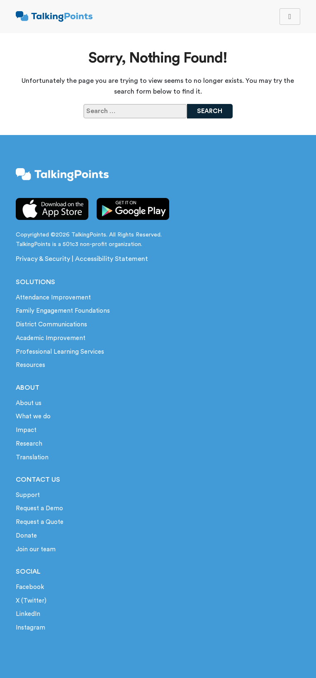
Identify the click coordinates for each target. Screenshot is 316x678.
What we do (33, 416)
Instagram (30, 628)
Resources (30, 365)
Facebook (30, 587)
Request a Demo (39, 508)
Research (29, 444)
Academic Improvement (50, 338)
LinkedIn (28, 614)
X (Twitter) (31, 601)
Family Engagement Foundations (63, 311)
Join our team (36, 549)
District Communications (51, 324)
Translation (32, 457)
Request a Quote (39, 522)
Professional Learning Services (60, 352)
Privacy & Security (43, 259)
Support (28, 495)
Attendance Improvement (53, 297)
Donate (26, 536)
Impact (26, 430)
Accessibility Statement (111, 259)
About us (28, 403)
